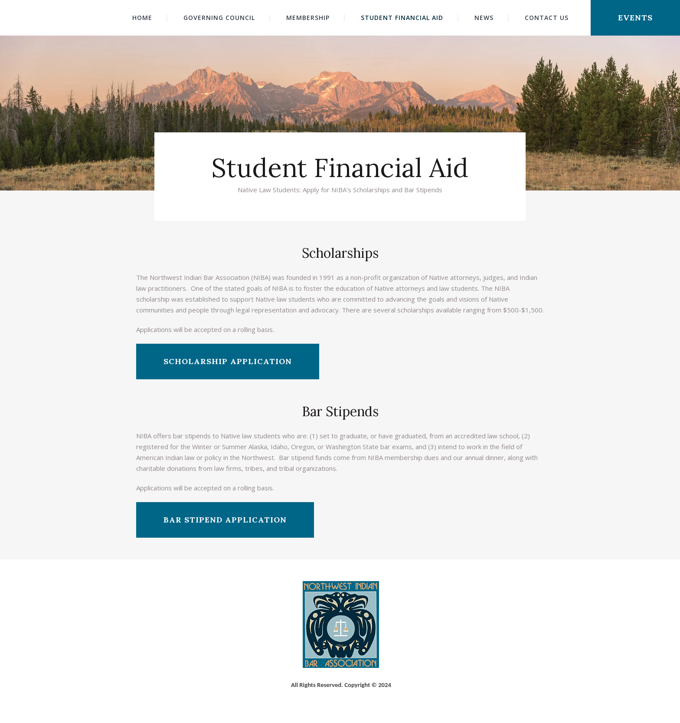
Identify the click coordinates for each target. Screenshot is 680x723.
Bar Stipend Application (225, 520)
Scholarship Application (227, 361)
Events (635, 18)
